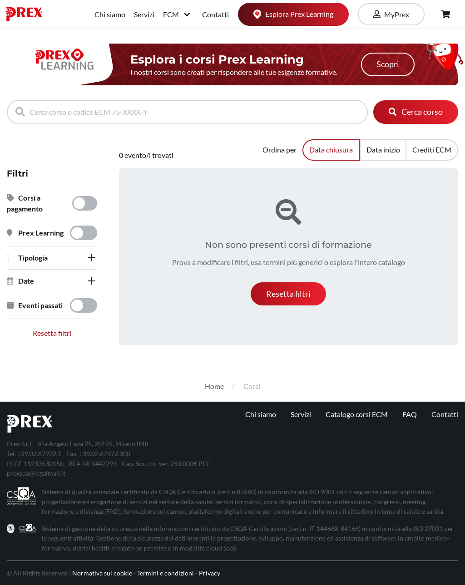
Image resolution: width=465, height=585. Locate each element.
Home (214, 386)
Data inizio (383, 149)
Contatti (215, 14)
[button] (52, 257)
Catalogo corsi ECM (357, 414)
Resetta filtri (52, 333)
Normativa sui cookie (102, 573)
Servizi (144, 14)
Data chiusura (331, 149)
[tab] (52, 257)
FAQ (409, 414)
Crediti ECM (431, 149)
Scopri (387, 64)
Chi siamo (109, 14)
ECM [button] (177, 14)
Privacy (209, 573)
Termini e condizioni (165, 573)
